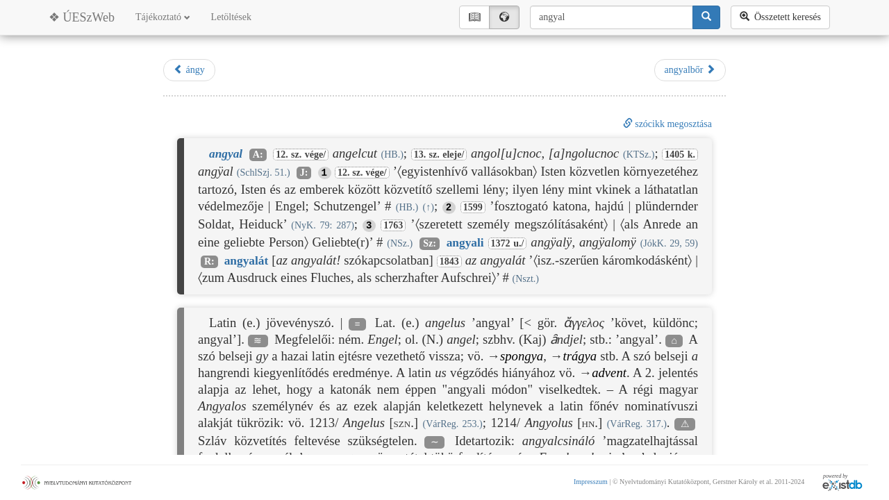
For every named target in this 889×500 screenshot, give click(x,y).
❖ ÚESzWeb (82, 17)
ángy (189, 69)
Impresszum (591, 481)
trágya (580, 356)
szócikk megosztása (667, 124)
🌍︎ (504, 17)
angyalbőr (690, 69)
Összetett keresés (780, 16)
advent (609, 372)
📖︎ (474, 17)
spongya (521, 356)
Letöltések (231, 17)
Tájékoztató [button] (162, 17)
